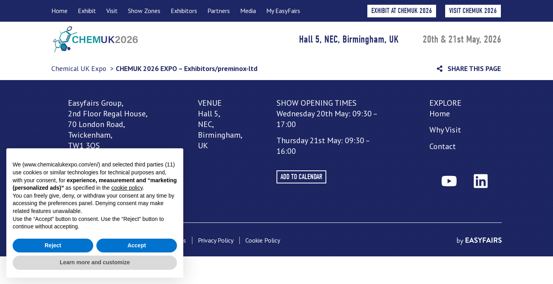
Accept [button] (137, 245)
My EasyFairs (283, 11)
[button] (473, 11)
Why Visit (445, 130)
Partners (218, 11)
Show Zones (144, 11)
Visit (112, 11)
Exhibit (87, 11)
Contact (442, 146)
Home (59, 11)
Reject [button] (53, 245)
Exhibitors (184, 11)
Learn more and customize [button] (95, 262)
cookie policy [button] (127, 188)
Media (248, 11)
